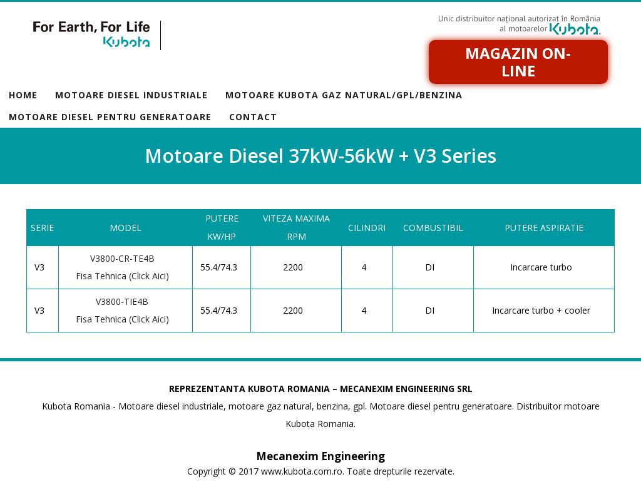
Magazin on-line (518, 62)
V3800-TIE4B (122, 301)
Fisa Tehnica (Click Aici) (122, 276)
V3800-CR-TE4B (122, 258)
